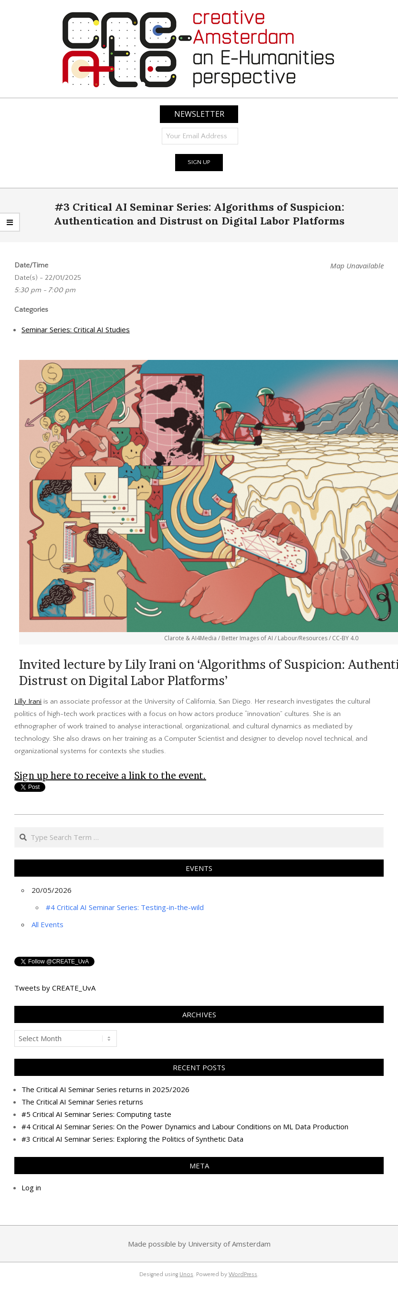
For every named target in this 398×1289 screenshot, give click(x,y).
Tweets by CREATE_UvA (54, 987)
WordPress (243, 1274)
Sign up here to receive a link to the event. (110, 775)
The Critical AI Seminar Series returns (82, 1101)
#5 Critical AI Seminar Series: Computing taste (96, 1114)
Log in (31, 1187)
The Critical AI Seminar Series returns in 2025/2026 (105, 1089)
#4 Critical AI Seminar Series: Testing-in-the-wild (125, 907)
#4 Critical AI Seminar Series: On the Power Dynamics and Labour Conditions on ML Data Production (184, 1126)
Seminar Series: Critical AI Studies (75, 329)
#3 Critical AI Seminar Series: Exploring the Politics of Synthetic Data (132, 1139)
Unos (186, 1274)
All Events (47, 924)
